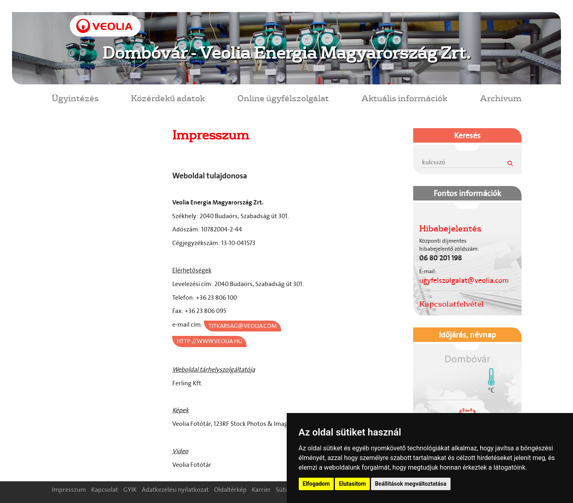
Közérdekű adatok (168, 98)
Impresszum (69, 489)
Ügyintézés (75, 98)
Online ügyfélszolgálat (283, 98)
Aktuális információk (404, 98)
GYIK (130, 489)
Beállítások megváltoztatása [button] (411, 484)
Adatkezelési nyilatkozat (175, 489)
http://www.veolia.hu (209, 341)
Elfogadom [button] (316, 484)
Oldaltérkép (230, 489)
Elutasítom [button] (352, 484)
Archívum (501, 98)
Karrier (261, 489)
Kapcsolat (104, 489)
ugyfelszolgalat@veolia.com (464, 280)
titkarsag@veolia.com (242, 326)
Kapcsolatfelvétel (451, 303)
